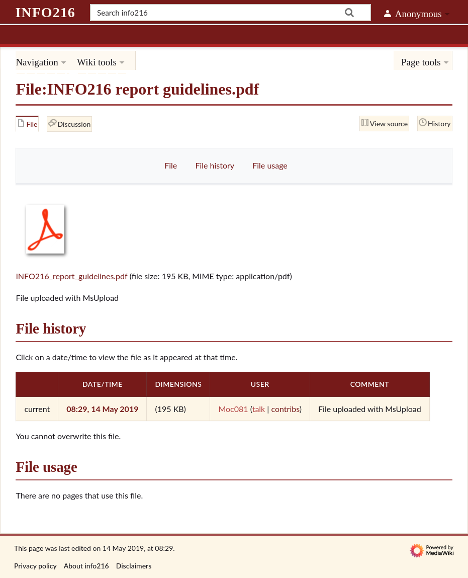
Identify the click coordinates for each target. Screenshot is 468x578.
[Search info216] (230, 13)
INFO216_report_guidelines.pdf (71, 276)
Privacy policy (35, 565)
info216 (45, 12)
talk (258, 409)
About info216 (86, 565)
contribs (285, 409)
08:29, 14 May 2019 (102, 409)
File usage (270, 165)
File (170, 165)
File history (214, 165)
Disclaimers (134, 565)
